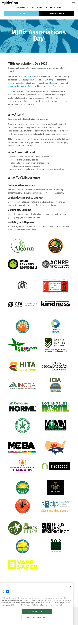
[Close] (70, 586)
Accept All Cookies (36, 611)
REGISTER (21, 13)
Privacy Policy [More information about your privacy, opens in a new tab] (58, 605)
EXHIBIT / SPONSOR (56, 13)
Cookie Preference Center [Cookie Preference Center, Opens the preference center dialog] (36, 618)
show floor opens (25, 76)
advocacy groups (56, 83)
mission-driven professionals (20, 86)
